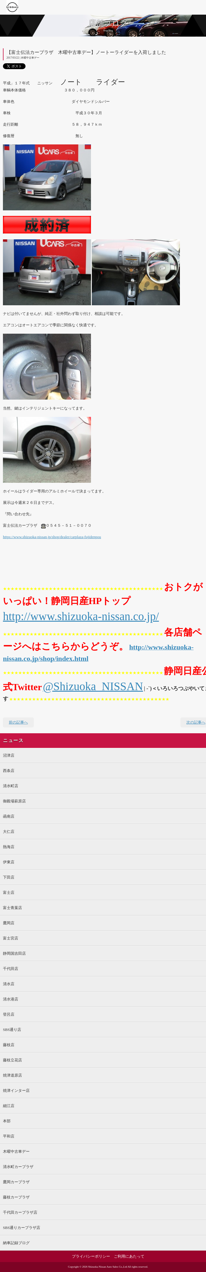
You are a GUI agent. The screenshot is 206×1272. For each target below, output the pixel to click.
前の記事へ (18, 722)
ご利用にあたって (129, 1256)
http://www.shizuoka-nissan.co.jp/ (81, 616)
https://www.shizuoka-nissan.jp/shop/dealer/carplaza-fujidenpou (52, 537)
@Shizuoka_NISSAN (93, 686)
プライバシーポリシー (91, 1256)
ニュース (13, 740)
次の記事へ (195, 722)
